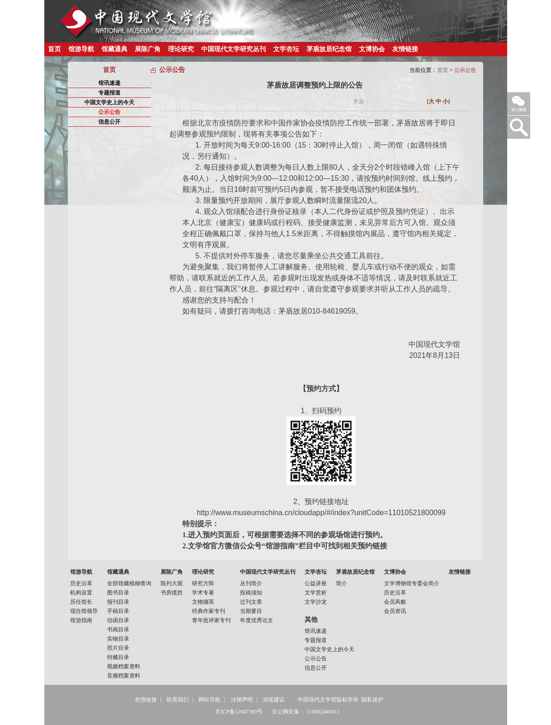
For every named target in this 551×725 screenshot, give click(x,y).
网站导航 (209, 699)
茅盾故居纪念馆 (329, 49)
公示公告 (109, 112)
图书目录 (118, 592)
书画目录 (118, 629)
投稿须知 (251, 592)
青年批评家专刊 (211, 620)
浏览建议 (274, 699)
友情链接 (405, 49)
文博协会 (372, 49)
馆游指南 (81, 620)
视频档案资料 (123, 666)
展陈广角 (148, 49)
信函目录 (118, 620)
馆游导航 (81, 49)
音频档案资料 (123, 675)
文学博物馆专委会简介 (411, 583)
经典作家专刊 (208, 611)
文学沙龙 (316, 602)
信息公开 (109, 122)
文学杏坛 (286, 49)
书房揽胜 (172, 592)
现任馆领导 (84, 611)
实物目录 (118, 639)
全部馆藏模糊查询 (129, 583)
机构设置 (81, 592)
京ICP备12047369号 (239, 711)
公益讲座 (316, 583)
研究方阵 (203, 583)
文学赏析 (316, 592)
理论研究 (181, 49)
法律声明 (242, 699)
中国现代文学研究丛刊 (233, 49)
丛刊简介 (251, 583)
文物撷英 (203, 602)
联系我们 (178, 699)
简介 (341, 583)
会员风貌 (395, 602)
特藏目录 (118, 657)
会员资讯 (395, 611)
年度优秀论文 (256, 620)
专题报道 (109, 92)
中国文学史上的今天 (109, 102)
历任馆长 (81, 602)
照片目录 (118, 648)
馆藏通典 (114, 49)
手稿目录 (118, 611)
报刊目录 (118, 602)
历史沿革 (81, 583)
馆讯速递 (109, 83)
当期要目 (251, 611)
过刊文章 (251, 602)
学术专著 (203, 592)
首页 (54, 49)
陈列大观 (172, 583)
